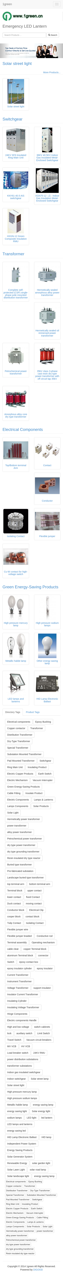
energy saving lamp (43, 1104)
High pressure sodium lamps (22, 1098)
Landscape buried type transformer (25, 877)
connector (43, 955)
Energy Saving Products (19, 1150)
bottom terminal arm (39, 884)
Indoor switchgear (16, 1078)
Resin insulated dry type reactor (23, 858)
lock (9, 1033)
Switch (10, 962)
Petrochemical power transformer (24, 838)
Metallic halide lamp (17, 1104)
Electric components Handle (21, 1020)
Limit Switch (43, 1033)
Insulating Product (37, 767)
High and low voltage (18, 1027)
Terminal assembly (17, 942)
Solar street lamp (40, 1078)
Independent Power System (21, 1143)
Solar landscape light (18, 1176)
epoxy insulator (45, 968)
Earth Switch (45, 773)
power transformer (16, 825)
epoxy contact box (28, 962)
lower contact (14, 897)
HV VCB (25, 1046)
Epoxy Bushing (43, 721)
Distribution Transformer (19, 734)
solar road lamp (38, 1169)
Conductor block (15, 910)
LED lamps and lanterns (19, 1124)
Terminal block (14, 890)
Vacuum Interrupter (43, 780)
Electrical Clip (36, 910)
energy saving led (16, 1130)
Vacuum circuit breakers (38, 1040)
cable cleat (12, 949)
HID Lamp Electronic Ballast (21, 1137)
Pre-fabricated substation (20, 871)
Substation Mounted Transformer (24, 754)
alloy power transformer (19, 832)
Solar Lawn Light (16, 1169)
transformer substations (19, 1065)
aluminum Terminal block (20, 955)
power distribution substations (22, 1059)
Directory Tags (12, 712)
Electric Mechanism (17, 780)
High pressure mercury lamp (22, 1091)
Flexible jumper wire (17, 929)
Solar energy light (41, 1111)
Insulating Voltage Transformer (23, 1007)
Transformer (13, 254)
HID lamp (46, 1137)
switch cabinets (42, 1027)
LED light (31, 1117)
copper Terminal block (35, 949)
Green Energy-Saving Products (30, 587)
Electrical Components (23, 429)
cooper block (13, 916)
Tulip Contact (14, 923)
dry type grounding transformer (23, 851)
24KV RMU (39, 1052)
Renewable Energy (17, 1163)
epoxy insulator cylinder (19, 968)
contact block (32, 916)
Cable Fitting (13, 793)
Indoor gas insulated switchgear (23, 1072)
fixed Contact (33, 897)
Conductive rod (44, 936)
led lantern (46, 1117)
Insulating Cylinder (17, 1001)
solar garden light (41, 1163)
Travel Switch (14, 1040)
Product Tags (32, 712)
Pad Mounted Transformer (21, 760)
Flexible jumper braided (19, 936)
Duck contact (14, 903)
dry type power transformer (21, 845)
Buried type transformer (19, 864)
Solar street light (17, 63)
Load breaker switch (17, 1052)
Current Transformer (17, 975)
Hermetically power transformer (23, 819)
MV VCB (11, 1046)
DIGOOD (38, 1269)
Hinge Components (17, 1014)
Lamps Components (17, 806)
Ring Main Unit (15, 767)
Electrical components (18, 721)
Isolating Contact (35, 923)
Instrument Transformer (19, 981)
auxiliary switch (24, 1033)
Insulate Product (33, 793)
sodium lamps (14, 1117)
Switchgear (13, 119)
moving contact (34, 903)
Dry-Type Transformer (18, 741)
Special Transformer (17, 747)
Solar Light (12, 812)
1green (7, 4)
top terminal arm (15, 884)
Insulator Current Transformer (22, 994)
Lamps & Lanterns (43, 799)
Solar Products (41, 806)
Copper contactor (16, 728)
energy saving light (17, 1111)
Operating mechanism (43, 942)
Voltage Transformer (17, 988)
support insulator (42, 988)
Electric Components (18, 799)
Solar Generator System (19, 1156)
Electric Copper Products (20, 773)
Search (52, 35)
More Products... (51, 72)
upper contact (34, 890)
